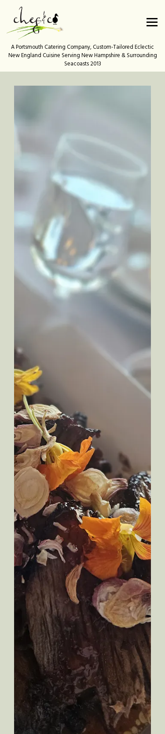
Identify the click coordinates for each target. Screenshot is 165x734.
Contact (82, 699)
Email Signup (82, 722)
